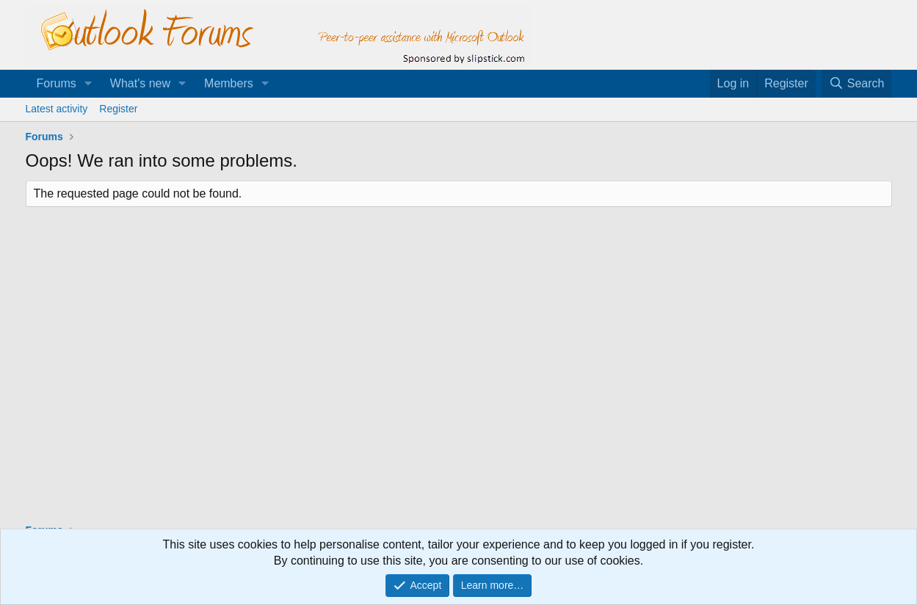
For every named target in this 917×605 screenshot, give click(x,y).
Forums (56, 83)
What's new (140, 83)
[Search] (857, 84)
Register (118, 109)
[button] (88, 84)
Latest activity (57, 109)
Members (228, 83)
